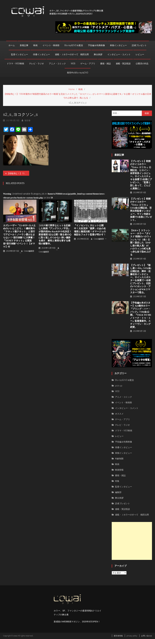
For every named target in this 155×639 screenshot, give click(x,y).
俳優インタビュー (41, 54)
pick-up (118, 385)
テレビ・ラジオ (36, 63)
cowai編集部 (29, 251)
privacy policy (132, 635)
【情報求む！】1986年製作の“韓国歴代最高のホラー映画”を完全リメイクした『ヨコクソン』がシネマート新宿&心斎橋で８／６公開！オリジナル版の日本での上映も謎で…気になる (18, 173)
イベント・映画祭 (51, 45)
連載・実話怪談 (123, 63)
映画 (35, 45)
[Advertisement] (132, 541)
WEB (73, 63)
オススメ (119, 413)
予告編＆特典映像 (96, 45)
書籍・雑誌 (105, 63)
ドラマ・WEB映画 (15, 63)
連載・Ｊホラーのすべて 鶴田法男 (72, 54)
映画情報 (119, 469)
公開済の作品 (142, 63)
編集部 (118, 492)
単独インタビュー (118, 45)
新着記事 (24, 45)
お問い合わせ (146, 635)
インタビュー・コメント (119, 54)
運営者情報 (118, 635)
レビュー (140, 54)
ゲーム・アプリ (87, 63)
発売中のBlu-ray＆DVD (77, 72)
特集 (117, 481)
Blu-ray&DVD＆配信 (73, 45)
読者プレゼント (139, 45)
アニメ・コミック (57, 63)
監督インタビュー (19, 54)
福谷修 (27, 120)
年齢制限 (119, 458)
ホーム (11, 45)
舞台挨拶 (98, 54)
